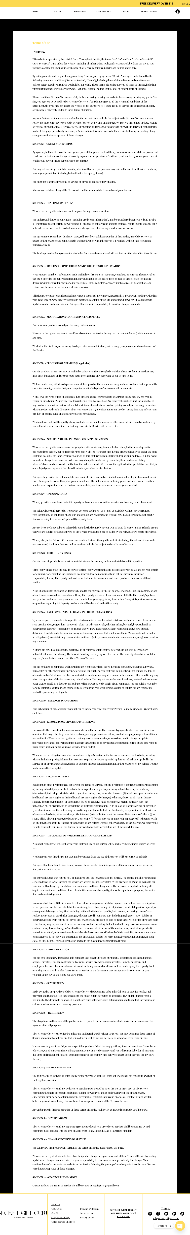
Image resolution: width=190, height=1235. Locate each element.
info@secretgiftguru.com (166, 1218)
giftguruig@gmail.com (107, 1185)
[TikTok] (182, 1214)
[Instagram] (150, 1214)
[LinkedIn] (174, 1214)
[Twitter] (166, 1214)
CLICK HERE (123, 1216)
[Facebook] (158, 1214)
